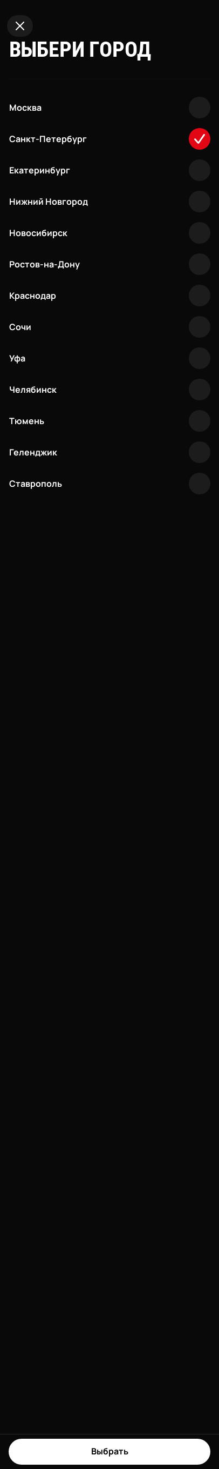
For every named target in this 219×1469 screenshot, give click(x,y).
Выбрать (109, 1451)
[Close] (20, 26)
